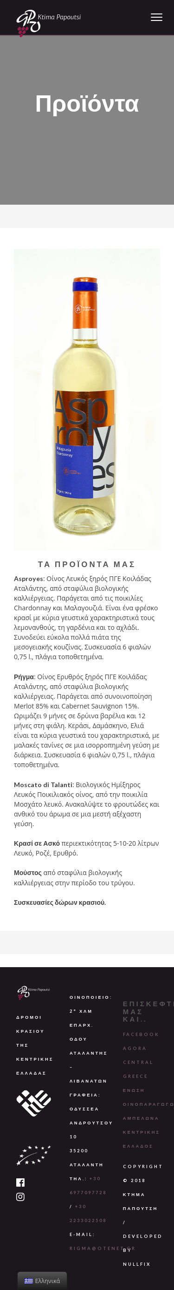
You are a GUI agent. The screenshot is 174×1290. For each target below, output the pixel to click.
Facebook (141, 1034)
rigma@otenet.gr (103, 1248)
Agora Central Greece (138, 1062)
